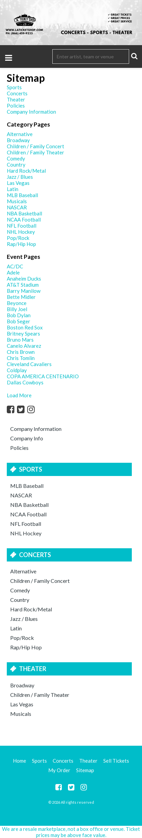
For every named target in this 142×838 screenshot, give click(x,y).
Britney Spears (23, 333)
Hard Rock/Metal (31, 609)
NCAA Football (28, 514)
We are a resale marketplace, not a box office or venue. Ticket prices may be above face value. (71, 832)
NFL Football (25, 523)
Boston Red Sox (25, 327)
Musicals (20, 713)
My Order (59, 770)
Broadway (22, 685)
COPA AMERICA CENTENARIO (43, 376)
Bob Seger (18, 321)
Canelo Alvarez (24, 346)
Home (19, 761)
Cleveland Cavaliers (29, 364)
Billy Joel (17, 309)
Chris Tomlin (21, 358)
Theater (32, 668)
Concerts (35, 554)
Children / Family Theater (39, 694)
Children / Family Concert (40, 580)
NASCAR (21, 495)
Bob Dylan (19, 315)
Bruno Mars (20, 340)
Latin (16, 628)
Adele (13, 272)
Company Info (26, 438)
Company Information (35, 428)
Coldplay (17, 370)
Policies (19, 447)
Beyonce (16, 303)
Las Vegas (21, 704)
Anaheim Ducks (24, 278)
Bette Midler (21, 297)
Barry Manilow (23, 291)
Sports (30, 469)
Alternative (23, 571)
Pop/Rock (22, 637)
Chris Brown (21, 352)
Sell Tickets (116, 761)
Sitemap (85, 770)
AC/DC (15, 266)
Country (19, 599)
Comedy (20, 590)
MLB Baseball (26, 485)
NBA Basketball (29, 504)
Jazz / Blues (24, 618)
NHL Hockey (25, 533)
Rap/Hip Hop (26, 647)
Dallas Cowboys (25, 382)
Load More (19, 395)
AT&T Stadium (23, 285)
